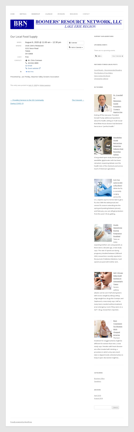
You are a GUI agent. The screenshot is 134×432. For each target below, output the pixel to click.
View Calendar (117, 56)
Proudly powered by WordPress (21, 422)
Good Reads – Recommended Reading (108, 70)
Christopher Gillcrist (101, 79)
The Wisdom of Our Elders (103, 73)
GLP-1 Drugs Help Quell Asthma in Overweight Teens (118, 278)
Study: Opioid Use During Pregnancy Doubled (117, 230)
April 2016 (97, 395)
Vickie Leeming (45, 85)
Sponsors (61, 14)
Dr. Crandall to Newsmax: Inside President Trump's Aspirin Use (118, 103)
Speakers (97, 381)
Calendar (48, 14)
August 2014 (98, 398)
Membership (35, 14)
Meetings (23, 14)
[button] (75, 47)
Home (12, 14)
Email (28, 66)
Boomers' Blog (99, 378)
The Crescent (78, 100)
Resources (74, 14)
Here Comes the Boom (102, 76)
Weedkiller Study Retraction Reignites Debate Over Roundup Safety (118, 146)
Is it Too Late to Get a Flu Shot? (117, 183)
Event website (32, 68)
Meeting (30, 71)
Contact (86, 14)
